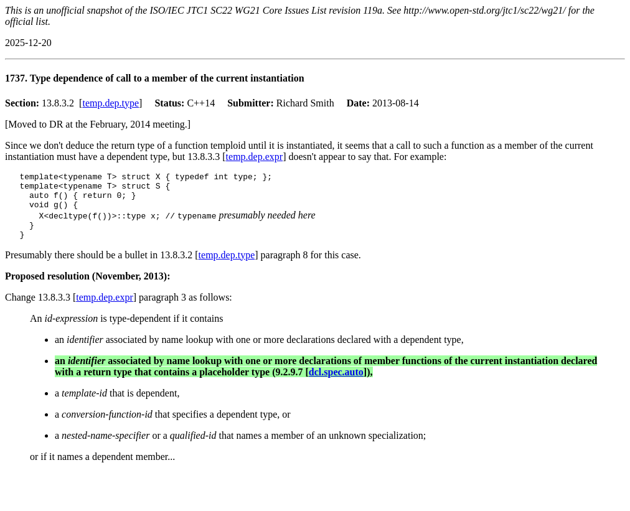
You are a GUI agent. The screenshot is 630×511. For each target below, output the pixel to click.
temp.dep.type (110, 103)
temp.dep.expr (254, 156)
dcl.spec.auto (336, 383)
